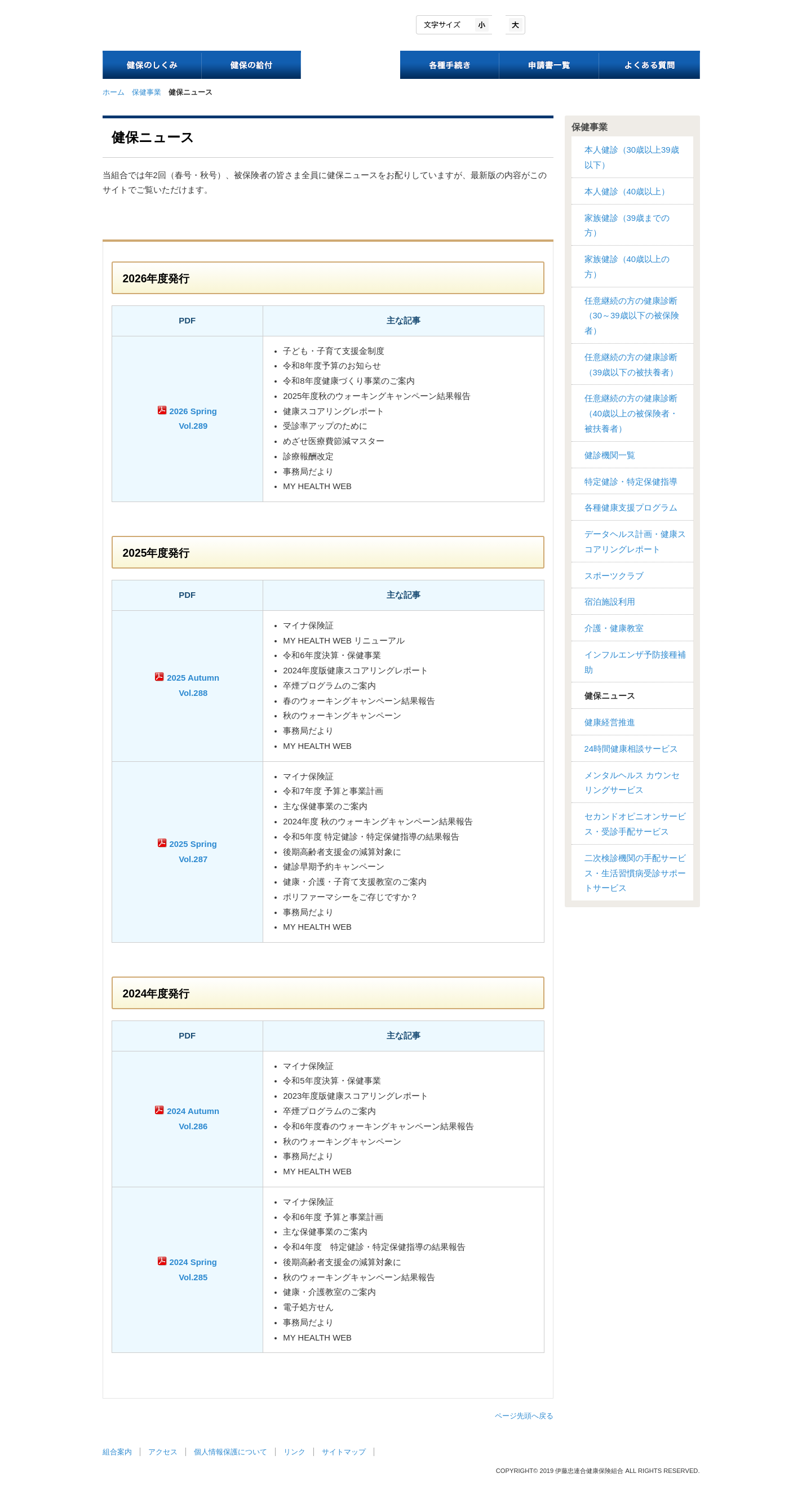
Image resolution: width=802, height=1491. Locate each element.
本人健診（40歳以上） (627, 191)
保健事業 (146, 92)
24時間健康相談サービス (631, 748)
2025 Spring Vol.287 (193, 852)
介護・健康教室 (614, 628)
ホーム (114, 92)
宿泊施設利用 (609, 601)
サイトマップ (344, 1452)
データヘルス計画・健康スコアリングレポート (635, 542)
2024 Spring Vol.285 (193, 1270)
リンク (294, 1452)
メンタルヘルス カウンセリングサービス (632, 783)
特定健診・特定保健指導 (630, 481)
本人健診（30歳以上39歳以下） (631, 157)
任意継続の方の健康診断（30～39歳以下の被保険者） (631, 316)
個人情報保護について (230, 1452)
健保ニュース (609, 695)
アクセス (163, 1452)
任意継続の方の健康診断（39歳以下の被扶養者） (631, 365)
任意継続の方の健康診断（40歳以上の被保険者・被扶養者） (631, 413)
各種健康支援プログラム (630, 507)
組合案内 (117, 1452)
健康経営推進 (609, 722)
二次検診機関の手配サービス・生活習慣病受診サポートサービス (635, 873)
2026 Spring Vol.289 (193, 419)
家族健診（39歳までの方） (627, 226)
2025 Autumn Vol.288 (193, 685)
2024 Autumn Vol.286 (193, 1119)
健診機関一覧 (609, 455)
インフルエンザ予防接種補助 (635, 662)
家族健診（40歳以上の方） (627, 267)
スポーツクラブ (614, 575)
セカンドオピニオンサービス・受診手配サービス (635, 824)
